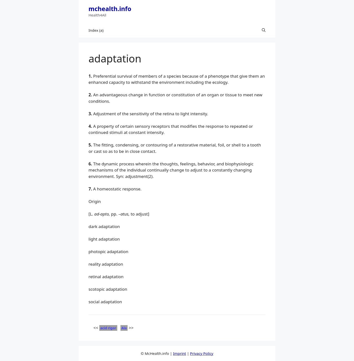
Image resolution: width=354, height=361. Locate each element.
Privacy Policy (201, 353)
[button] (263, 30)
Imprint (179, 353)
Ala (124, 328)
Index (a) (95, 30)
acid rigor (108, 328)
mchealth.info (109, 8)
